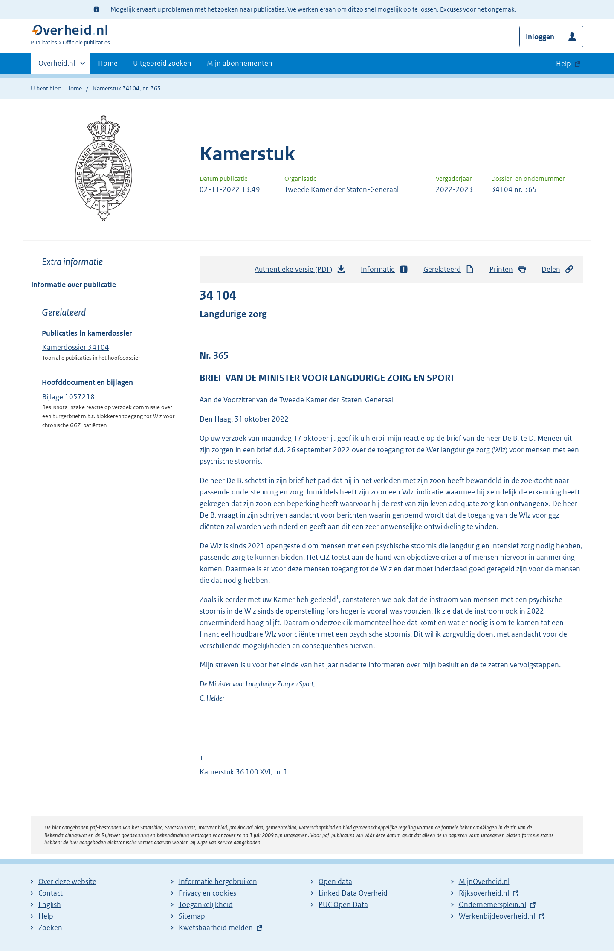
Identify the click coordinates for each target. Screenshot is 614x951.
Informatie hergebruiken (218, 881)
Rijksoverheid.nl (484, 893)
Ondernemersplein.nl (492, 904)
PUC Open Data (343, 904)
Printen (508, 269)
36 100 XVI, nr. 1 (262, 772)
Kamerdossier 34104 (75, 347)
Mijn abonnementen (239, 63)
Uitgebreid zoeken (162, 63)
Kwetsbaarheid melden (216, 927)
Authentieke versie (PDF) (300, 271)
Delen (558, 269)
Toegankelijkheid (206, 904)
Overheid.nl (56, 66)
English (49, 904)
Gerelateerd (449, 269)
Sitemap (192, 916)
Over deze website (67, 881)
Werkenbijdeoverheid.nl (497, 916)
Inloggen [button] (540, 36)
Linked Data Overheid (353, 893)
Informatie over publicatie (73, 284)
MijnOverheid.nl (484, 881)
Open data (335, 881)
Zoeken (50, 927)
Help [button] (563, 63)
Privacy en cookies (207, 893)
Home (108, 63)
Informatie (384, 269)
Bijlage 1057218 (68, 396)
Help (45, 916)
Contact (50, 893)
